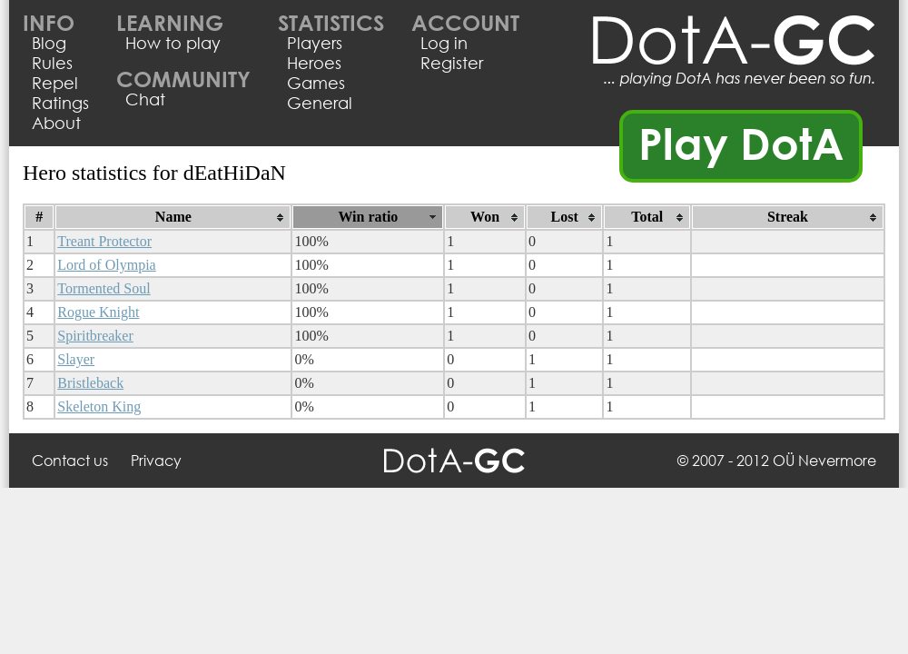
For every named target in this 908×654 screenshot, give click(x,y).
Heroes (314, 63)
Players (314, 43)
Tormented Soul (103, 288)
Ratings (60, 103)
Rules (52, 63)
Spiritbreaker (95, 335)
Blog (49, 43)
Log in (444, 43)
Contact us (70, 460)
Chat (145, 99)
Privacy (156, 460)
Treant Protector (104, 241)
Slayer (75, 359)
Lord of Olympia (106, 264)
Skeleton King (99, 406)
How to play (173, 43)
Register (451, 63)
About (56, 123)
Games (316, 83)
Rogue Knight (98, 312)
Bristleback (90, 383)
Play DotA (741, 142)
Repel (55, 83)
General (319, 103)
